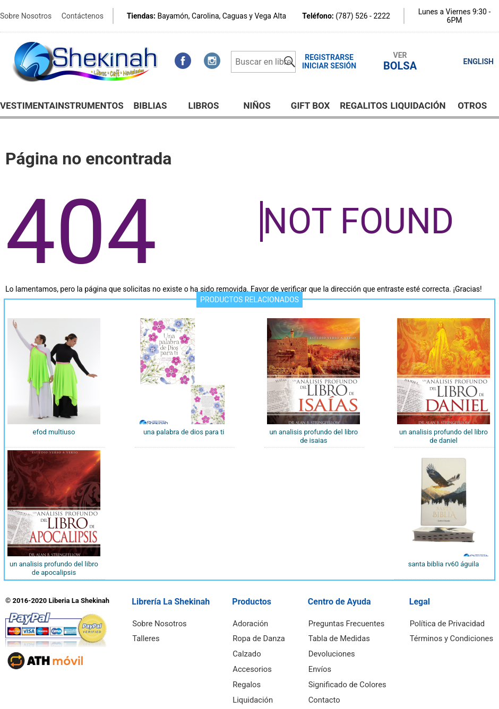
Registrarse (329, 57)
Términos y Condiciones (454, 636)
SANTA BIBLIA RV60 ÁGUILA (443, 564)
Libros (203, 105)
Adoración (256, 622)
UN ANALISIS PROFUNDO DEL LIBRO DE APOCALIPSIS (54, 568)
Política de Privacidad (450, 622)
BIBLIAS (150, 105)
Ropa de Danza (263, 636)
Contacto (330, 691)
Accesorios (257, 664)
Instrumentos (89, 105)
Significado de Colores (352, 677)
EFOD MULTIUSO (54, 432)
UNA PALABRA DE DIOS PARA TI (184, 432)
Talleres (148, 636)
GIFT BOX (310, 105)
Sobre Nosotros (25, 16)
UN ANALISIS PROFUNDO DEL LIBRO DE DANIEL (443, 436)
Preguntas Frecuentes (351, 622)
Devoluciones (337, 650)
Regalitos (364, 105)
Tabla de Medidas (344, 636)
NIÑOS (256, 105)
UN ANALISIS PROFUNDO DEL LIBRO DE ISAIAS (313, 436)
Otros (472, 105)
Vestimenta (27, 105)
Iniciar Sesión (329, 66)
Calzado (252, 650)
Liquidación (417, 105)
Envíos (326, 664)
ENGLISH (478, 61)
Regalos (252, 677)
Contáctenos (83, 16)
